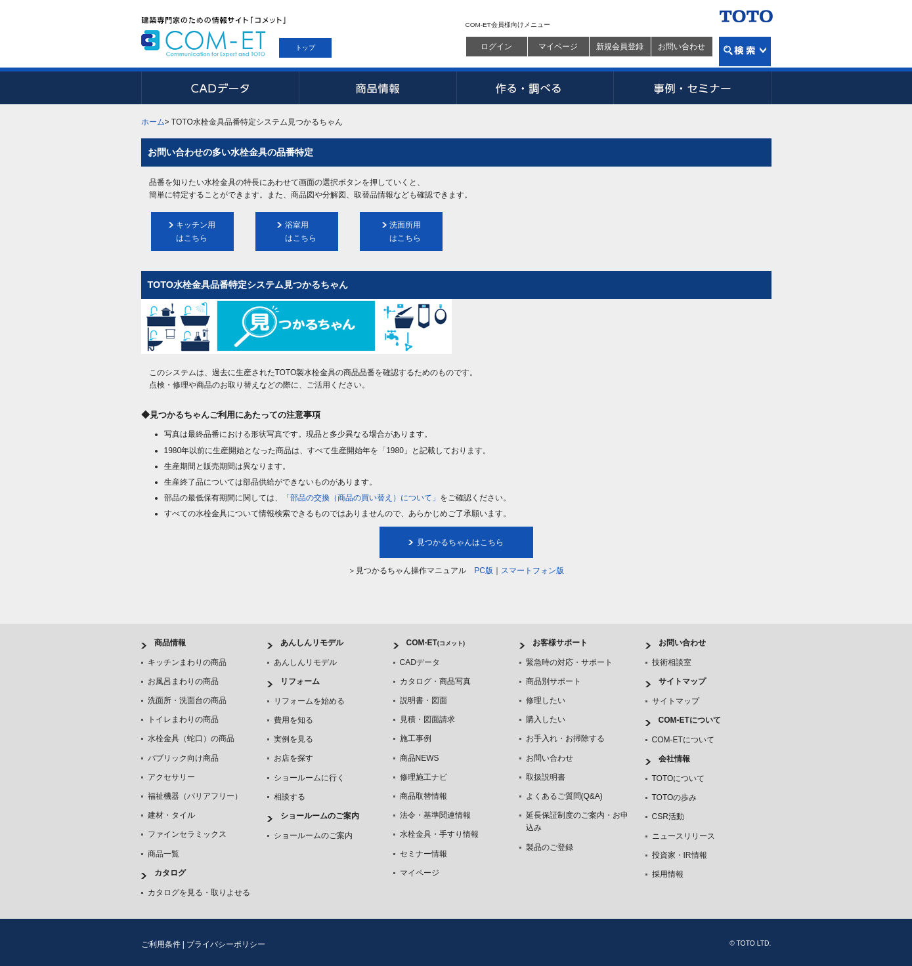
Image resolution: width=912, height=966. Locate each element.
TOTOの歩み (674, 797)
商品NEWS (419, 758)
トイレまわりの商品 (183, 719)
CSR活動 (668, 816)
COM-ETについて (690, 720)
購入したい (545, 719)
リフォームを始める (309, 701)
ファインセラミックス (187, 834)
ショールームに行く (309, 777)
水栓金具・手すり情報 (439, 834)
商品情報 (377, 87)
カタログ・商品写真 (435, 681)
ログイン (496, 46)
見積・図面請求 (427, 719)
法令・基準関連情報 (435, 815)
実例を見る (293, 739)
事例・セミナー (692, 87)
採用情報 (668, 874)
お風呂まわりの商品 (183, 681)
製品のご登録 (549, 847)
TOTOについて (678, 778)
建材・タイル (171, 815)
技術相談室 (671, 662)
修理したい (545, 700)
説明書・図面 (423, 700)
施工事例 (415, 738)
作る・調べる (535, 87)
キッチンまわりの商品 (187, 662)
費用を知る (293, 720)
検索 (745, 51)
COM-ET (436, 642)
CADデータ (220, 87)
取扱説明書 (545, 777)
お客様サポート (560, 642)
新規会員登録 (619, 46)
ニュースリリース (683, 836)
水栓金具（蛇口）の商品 (191, 738)
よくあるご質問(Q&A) (564, 796)
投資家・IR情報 (679, 855)
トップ (305, 47)
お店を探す (293, 758)
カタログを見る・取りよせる (199, 892)
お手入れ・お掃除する (565, 738)
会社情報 (674, 758)
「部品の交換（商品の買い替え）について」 (361, 497)
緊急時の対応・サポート (569, 662)
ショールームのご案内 (319, 815)
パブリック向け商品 (183, 758)
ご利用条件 (161, 944)
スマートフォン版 (532, 570)
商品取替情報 (423, 796)
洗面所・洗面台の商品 (187, 700)
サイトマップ (682, 681)
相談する (289, 796)
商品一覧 (163, 853)
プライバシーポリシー (225, 944)
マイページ (558, 46)
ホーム (153, 122)
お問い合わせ (681, 46)
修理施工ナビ (423, 777)
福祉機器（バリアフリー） (195, 796)
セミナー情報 (423, 853)
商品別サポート (553, 681)
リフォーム (300, 681)
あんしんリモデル (311, 642)
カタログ (170, 872)
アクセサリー (171, 777)
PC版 (483, 570)
